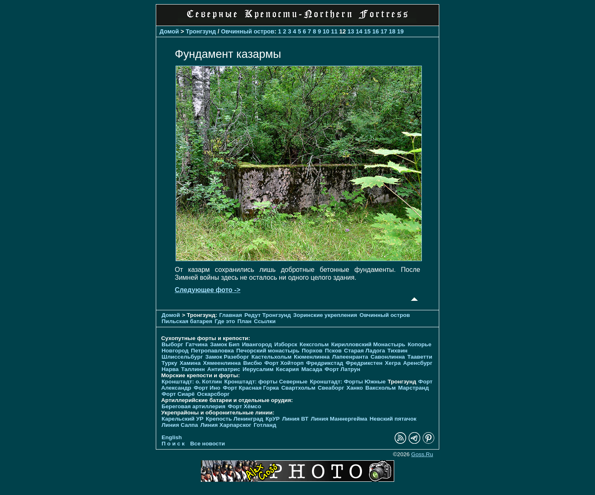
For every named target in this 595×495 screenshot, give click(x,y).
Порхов (312, 350)
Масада (311, 369)
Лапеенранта (350, 357)
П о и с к (173, 443)
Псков (333, 350)
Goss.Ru (422, 454)
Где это (225, 321)
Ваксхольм (380, 388)
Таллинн (193, 369)
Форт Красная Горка (251, 388)
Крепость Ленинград (234, 419)
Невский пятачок (393, 419)
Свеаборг (331, 388)
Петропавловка (212, 350)
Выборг (172, 344)
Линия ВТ (295, 419)
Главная (230, 315)
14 (359, 31)
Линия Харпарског (225, 425)
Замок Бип (224, 344)
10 (326, 31)
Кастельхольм (272, 357)
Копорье (419, 344)
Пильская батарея (187, 321)
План (245, 321)
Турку (169, 363)
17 (384, 31)
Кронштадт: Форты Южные (348, 381)
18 (392, 31)
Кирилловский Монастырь (368, 344)
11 (334, 31)
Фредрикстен (363, 363)
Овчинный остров (247, 31)
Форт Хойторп (284, 363)
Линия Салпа (180, 425)
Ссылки (265, 321)
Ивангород (257, 344)
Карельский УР (182, 419)
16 (375, 31)
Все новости (207, 443)
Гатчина (197, 344)
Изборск (286, 344)
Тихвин (398, 350)
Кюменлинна (312, 357)
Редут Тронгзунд (267, 315)
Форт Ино (207, 388)
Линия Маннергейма (339, 419)
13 (350, 31)
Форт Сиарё (178, 394)
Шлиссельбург (182, 357)
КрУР (273, 419)
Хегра (393, 363)
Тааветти (419, 357)
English (172, 437)
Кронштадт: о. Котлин (192, 381)
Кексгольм (314, 344)
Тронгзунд (201, 31)
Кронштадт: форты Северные (265, 381)
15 (367, 31)
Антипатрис (223, 369)
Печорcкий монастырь (268, 350)
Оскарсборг (213, 394)
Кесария (287, 369)
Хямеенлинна (221, 363)
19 (400, 31)
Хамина (190, 363)
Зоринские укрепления (325, 315)
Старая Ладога (364, 350)
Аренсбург (417, 363)
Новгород (175, 350)
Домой (169, 31)
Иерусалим (258, 369)
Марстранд (413, 388)
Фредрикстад (324, 363)
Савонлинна (388, 357)
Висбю (252, 363)
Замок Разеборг (227, 357)
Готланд (265, 425)
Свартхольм (298, 388)
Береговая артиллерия (193, 406)
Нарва (170, 369)
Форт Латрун (342, 369)
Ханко (355, 388)
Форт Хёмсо (244, 406)
